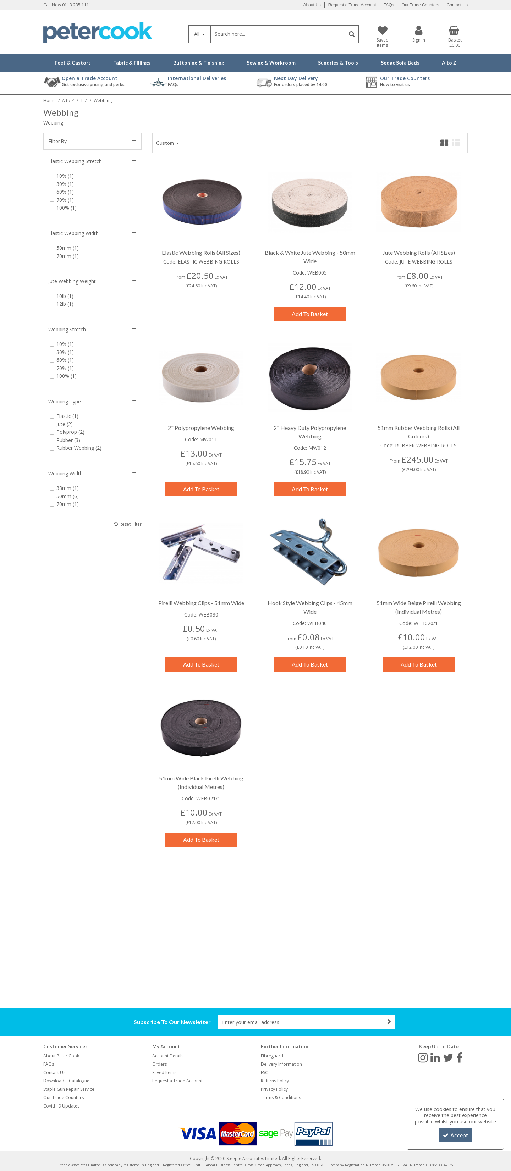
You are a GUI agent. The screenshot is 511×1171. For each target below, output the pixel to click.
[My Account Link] (419, 33)
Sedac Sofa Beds (400, 63)
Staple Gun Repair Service (68, 1089)
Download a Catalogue (66, 1080)
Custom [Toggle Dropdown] (165, 143)
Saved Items (164, 1072)
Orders (159, 1064)
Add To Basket (310, 313)
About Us (311, 4)
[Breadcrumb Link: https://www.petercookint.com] (49, 100)
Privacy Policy (274, 1089)
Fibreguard (272, 1056)
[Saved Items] (382, 37)
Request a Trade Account (352, 4)
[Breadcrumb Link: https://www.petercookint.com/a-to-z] (68, 100)
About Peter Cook (61, 1056)
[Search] (277, 34)
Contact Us (457, 4)
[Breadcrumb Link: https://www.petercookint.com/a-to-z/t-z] (84, 100)
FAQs (389, 4)
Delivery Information (281, 1064)
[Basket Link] (455, 37)
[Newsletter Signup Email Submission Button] (389, 1022)
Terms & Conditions (281, 1097)
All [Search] (197, 34)
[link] (423, 1057)
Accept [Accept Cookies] (455, 1135)
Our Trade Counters (420, 4)
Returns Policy (275, 1080)
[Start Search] (352, 34)
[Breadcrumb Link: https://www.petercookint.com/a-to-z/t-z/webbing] (103, 100)
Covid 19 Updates (61, 1106)
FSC (264, 1072)
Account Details (167, 1056)
